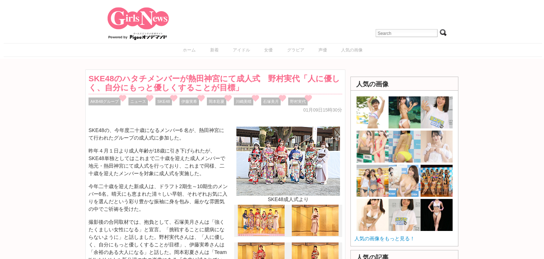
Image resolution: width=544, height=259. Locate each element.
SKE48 (163, 101)
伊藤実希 (189, 101)
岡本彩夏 (217, 101)
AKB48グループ (104, 101)
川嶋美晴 (243, 101)
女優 (268, 50)
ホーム (189, 50)
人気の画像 (352, 50)
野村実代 (298, 101)
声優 (322, 50)
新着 (214, 50)
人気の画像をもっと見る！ (384, 238)
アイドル (241, 50)
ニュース (138, 101)
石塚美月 (271, 101)
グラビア (295, 50)
